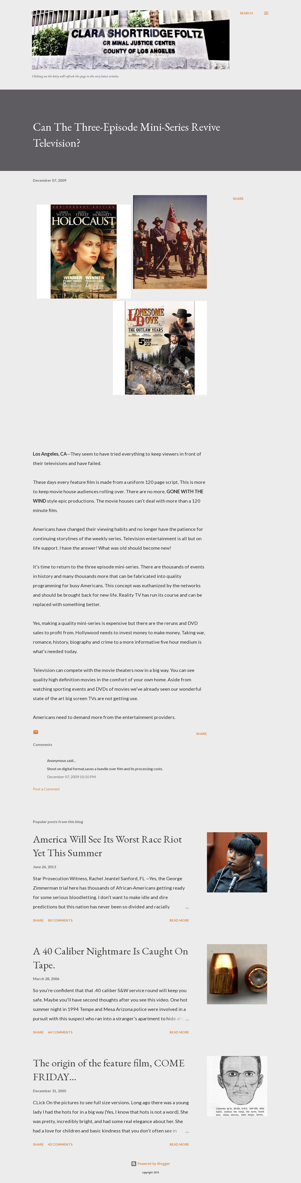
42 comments (60, 1144)
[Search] (246, 13)
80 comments (60, 920)
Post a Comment (46, 789)
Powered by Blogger (150, 1163)
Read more (179, 920)
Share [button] (238, 199)
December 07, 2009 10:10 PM (71, 776)
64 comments (60, 1032)
